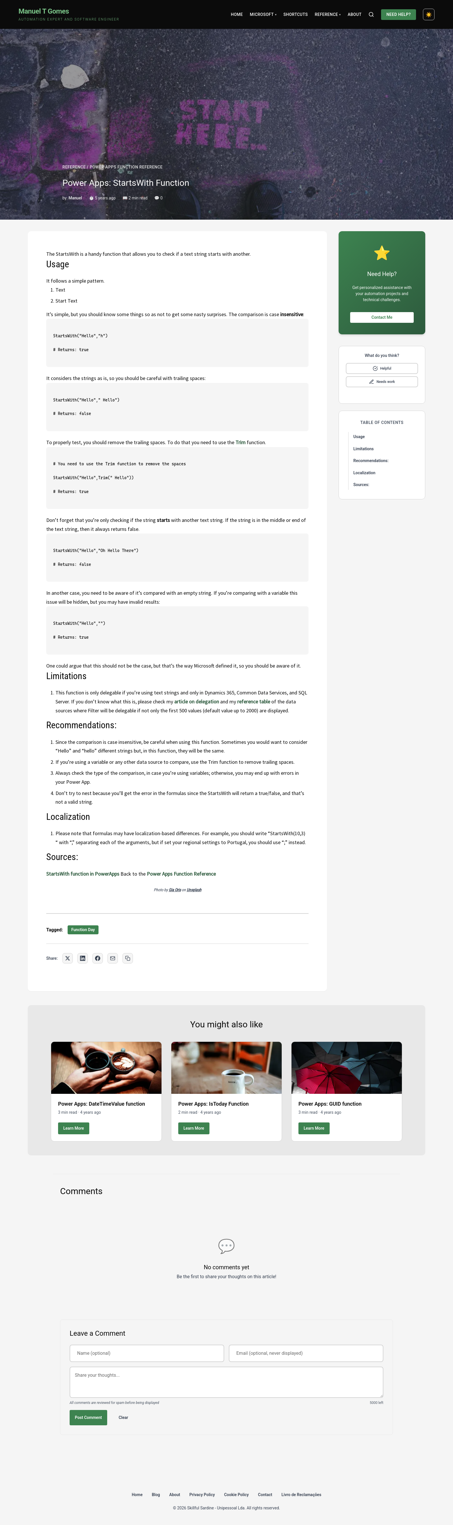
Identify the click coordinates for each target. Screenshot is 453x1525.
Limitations (363, 448)
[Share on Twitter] (67, 958)
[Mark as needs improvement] (382, 381)
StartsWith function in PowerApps (82, 873)
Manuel (75, 198)
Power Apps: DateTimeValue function (101, 1104)
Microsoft (263, 14)
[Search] (371, 14)
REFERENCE (74, 167)
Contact (265, 1494)
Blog (156, 1494)
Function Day (83, 929)
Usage (359, 436)
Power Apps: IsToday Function (213, 1104)
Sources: (361, 484)
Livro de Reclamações (301, 1494)
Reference (328, 14)
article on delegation (196, 701)
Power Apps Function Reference (181, 873)
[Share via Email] (112, 958)
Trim (240, 442)
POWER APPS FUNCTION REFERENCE (126, 167)
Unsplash (194, 889)
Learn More (73, 1128)
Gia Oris (175, 889)
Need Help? (398, 14)
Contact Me (382, 317)
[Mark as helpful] (382, 368)
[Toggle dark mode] (429, 14)
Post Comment (88, 1417)
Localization (364, 472)
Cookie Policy (236, 1494)
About (354, 14)
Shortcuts (295, 14)
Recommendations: (371, 460)
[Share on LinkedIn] (82, 958)
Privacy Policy (202, 1494)
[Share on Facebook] (97, 958)
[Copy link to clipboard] (127, 958)
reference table (253, 701)
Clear (123, 1417)
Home (237, 14)
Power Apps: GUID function (330, 1104)
